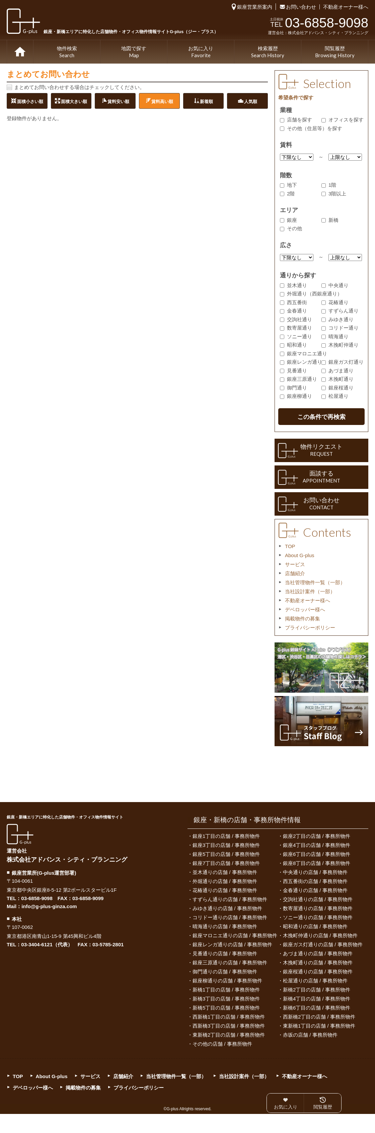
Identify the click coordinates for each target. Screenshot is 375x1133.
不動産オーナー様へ (345, 6)
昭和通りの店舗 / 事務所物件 (315, 926)
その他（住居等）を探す (311, 128)
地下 (288, 185)
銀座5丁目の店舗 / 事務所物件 (226, 854)
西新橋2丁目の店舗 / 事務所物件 (319, 1017)
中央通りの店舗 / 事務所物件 (315, 872)
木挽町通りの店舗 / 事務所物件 (318, 962)
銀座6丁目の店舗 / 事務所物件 (316, 854)
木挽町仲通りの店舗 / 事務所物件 (320, 935)
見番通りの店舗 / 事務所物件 (225, 953)
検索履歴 (267, 52)
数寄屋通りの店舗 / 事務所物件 (318, 908)
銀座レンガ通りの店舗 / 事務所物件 (232, 944)
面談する (321, 477)
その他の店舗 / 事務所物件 (222, 1044)
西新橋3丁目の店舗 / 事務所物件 (229, 1026)
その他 (291, 228)
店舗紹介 (295, 573)
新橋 (330, 220)
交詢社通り (296, 319)
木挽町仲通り (340, 345)
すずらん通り (340, 311)
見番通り (293, 370)
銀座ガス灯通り (342, 362)
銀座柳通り (296, 396)
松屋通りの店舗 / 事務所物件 (315, 980)
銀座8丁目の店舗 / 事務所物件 (316, 863)
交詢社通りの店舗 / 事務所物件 (318, 899)
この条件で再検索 (321, 417)
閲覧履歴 (335, 52)
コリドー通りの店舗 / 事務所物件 (230, 917)
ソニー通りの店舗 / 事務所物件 (318, 917)
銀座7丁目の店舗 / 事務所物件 (226, 863)
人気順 (250, 101)
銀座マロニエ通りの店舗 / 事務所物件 (235, 935)
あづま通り (337, 370)
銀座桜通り (337, 387)
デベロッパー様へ (305, 609)
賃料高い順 (162, 101)
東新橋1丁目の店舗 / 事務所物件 (319, 1026)
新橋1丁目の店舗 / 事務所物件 (226, 989)
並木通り (293, 285)
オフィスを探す (342, 119)
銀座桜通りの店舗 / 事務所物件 (318, 971)
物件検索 (67, 52)
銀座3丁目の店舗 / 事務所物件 (226, 845)
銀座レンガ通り (301, 362)
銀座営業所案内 (254, 7)
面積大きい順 (74, 101)
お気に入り (200, 52)
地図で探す (133, 52)
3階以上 (333, 193)
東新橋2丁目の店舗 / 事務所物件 (229, 1035)
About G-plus (299, 555)
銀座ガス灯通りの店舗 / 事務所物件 (323, 944)
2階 (287, 193)
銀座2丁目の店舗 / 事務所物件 (316, 836)
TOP (20, 52)
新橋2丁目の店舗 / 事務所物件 (316, 989)
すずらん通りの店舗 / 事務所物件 (230, 899)
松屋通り (335, 396)
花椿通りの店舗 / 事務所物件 (225, 890)
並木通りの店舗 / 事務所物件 (225, 872)
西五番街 (293, 302)
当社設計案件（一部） (310, 591)
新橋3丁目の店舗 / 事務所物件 (226, 998)
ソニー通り (296, 336)
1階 (328, 185)
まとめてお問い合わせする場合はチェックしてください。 (79, 87)
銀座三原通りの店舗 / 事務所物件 (230, 962)
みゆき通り (337, 319)
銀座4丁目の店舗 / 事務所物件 (316, 845)
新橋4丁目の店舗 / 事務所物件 (316, 998)
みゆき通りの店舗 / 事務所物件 (227, 908)
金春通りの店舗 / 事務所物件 (315, 890)
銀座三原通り (298, 379)
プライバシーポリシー (310, 627)
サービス (295, 564)
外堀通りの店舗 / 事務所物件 (225, 881)
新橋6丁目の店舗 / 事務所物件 (316, 1008)
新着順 (206, 101)
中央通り (335, 285)
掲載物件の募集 (302, 618)
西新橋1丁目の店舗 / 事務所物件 (229, 1017)
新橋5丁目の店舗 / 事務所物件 (226, 1008)
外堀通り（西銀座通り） (311, 293)
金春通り (293, 311)
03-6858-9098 (36, 898)
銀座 (288, 220)
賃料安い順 (118, 101)
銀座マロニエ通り (303, 353)
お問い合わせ (301, 7)
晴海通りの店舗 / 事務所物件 (225, 926)
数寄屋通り (296, 328)
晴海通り (335, 336)
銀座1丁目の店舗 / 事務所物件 (226, 836)
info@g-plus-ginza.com (49, 906)
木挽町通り (337, 379)
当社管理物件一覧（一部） (315, 582)
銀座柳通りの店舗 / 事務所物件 (227, 980)
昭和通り (293, 345)
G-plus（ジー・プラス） (20, 834)
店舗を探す (296, 119)
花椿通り (335, 302)
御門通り (293, 387)
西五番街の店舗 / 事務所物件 (315, 881)
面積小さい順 (30, 101)
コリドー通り (340, 328)
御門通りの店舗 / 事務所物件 (225, 971)
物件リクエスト (321, 450)
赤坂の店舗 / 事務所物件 (310, 1035)
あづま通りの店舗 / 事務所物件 (318, 953)
